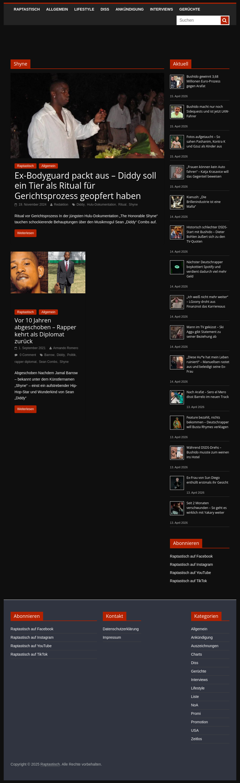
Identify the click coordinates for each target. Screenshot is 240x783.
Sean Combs (48, 362)
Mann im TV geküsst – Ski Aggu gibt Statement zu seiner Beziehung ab (205, 332)
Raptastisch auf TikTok (188, 581)
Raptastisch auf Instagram (191, 564)
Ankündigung (130, 9)
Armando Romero (65, 348)
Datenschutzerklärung (121, 629)
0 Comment (25, 355)
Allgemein (57, 9)
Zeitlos (196, 739)
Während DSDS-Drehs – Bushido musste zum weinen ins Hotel (208, 452)
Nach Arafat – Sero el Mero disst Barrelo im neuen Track (208, 394)
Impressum (112, 637)
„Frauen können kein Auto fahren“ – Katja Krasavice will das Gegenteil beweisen (208, 172)
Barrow (49, 355)
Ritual (122, 204)
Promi (196, 713)
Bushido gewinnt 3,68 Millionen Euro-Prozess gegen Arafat (203, 81)
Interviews (161, 9)
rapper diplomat (25, 362)
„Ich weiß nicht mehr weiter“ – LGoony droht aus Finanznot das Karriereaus (207, 302)
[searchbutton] (225, 20)
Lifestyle (84, 9)
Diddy (81, 204)
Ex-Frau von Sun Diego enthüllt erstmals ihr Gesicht (207, 480)
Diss (104, 9)
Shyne (133, 204)
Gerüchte (189, 9)
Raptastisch (27, 9)
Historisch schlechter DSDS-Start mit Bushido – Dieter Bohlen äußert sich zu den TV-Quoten (207, 234)
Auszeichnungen (205, 646)
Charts (196, 654)
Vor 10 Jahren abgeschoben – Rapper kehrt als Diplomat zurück (45, 330)
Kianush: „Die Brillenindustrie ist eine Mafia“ (204, 202)
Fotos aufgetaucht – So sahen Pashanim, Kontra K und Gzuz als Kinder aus (206, 142)
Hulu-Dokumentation (101, 204)
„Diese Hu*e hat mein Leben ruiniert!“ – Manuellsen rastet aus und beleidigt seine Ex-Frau (208, 364)
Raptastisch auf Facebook (191, 556)
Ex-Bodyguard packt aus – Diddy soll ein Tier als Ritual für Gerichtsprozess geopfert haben (85, 185)
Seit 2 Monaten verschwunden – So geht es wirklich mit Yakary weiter (207, 508)
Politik (71, 355)
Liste (195, 696)
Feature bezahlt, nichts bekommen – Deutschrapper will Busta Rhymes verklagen (208, 422)
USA (195, 730)
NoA (194, 705)
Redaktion (61, 204)
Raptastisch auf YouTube (190, 573)
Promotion (199, 722)
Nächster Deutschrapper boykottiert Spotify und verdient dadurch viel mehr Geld (207, 269)
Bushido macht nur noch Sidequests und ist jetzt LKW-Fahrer (208, 111)
